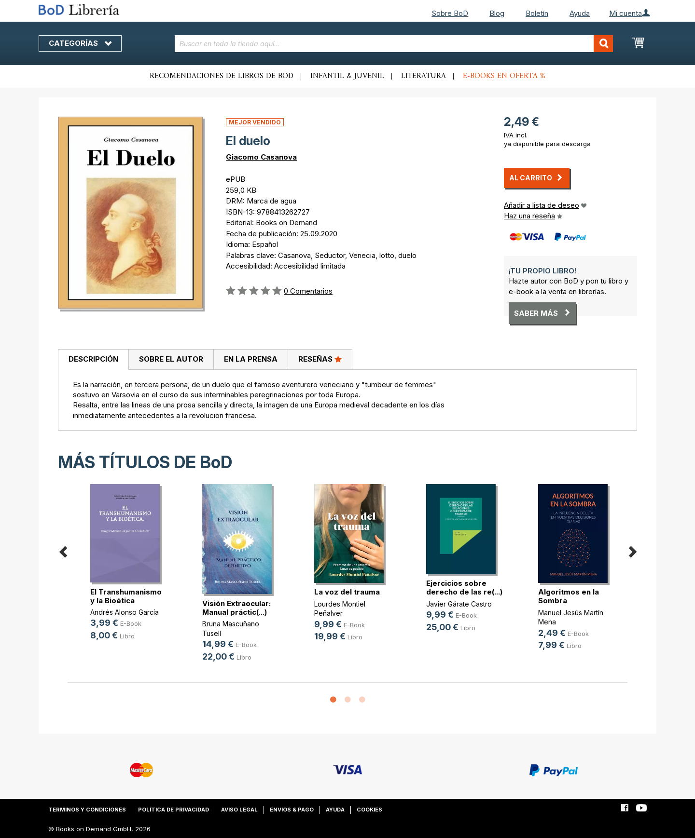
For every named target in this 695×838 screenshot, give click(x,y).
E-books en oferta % (504, 76)
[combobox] (394, 43)
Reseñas (320, 358)
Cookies (369, 809)
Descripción (93, 359)
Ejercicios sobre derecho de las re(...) (464, 587)
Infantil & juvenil (347, 76)
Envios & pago (292, 809)
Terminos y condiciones (87, 809)
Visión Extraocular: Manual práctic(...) (236, 608)
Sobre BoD (449, 13)
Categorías (80, 43)
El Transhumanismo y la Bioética (126, 596)
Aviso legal (239, 809)
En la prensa (251, 359)
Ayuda (580, 13)
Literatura (423, 76)
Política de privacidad (173, 809)
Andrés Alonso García (124, 612)
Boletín (537, 13)
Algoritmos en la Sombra (568, 596)
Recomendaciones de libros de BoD (221, 76)
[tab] (93, 359)
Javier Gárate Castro (459, 604)
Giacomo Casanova (261, 157)
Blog (496, 13)
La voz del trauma (347, 591)
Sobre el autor (171, 359)
